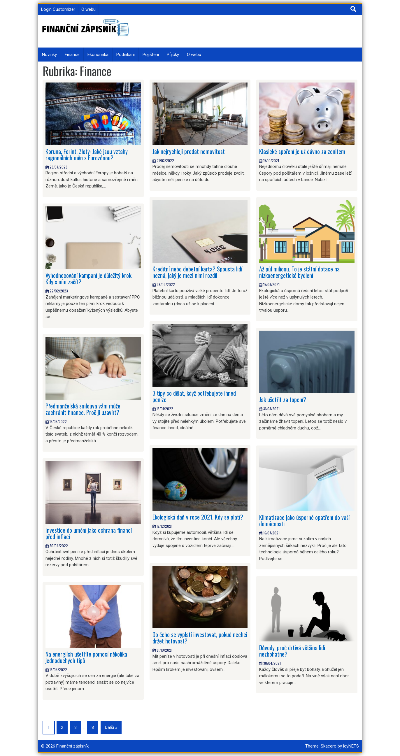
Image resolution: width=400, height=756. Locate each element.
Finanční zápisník (72, 746)
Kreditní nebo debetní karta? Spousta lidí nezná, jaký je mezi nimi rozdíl (197, 272)
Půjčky (173, 54)
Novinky (49, 54)
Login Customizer (58, 9)
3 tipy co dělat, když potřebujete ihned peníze (194, 396)
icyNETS (351, 746)
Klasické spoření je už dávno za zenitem (302, 151)
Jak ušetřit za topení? (282, 399)
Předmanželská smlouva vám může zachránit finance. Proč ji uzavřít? (83, 409)
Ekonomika (97, 54)
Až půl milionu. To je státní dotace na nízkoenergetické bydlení (299, 272)
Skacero (328, 746)
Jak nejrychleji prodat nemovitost (188, 151)
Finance (72, 54)
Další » (111, 727)
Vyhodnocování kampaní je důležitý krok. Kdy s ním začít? (88, 278)
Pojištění (151, 54)
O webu (88, 9)
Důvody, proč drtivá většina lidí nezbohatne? (292, 650)
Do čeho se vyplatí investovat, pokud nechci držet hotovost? (199, 637)
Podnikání (125, 54)
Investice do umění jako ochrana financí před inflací (88, 533)
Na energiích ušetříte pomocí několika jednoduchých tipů (86, 657)
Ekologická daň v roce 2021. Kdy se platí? (197, 517)
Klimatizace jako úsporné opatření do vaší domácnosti (304, 520)
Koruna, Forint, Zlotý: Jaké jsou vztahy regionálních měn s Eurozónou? (86, 154)
